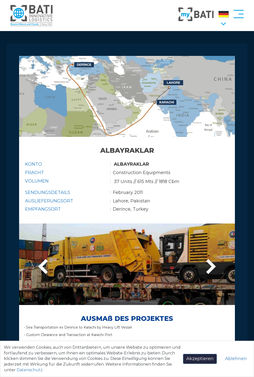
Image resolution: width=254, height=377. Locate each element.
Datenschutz (30, 370)
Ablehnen (236, 358)
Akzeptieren (200, 358)
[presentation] (45, 267)
